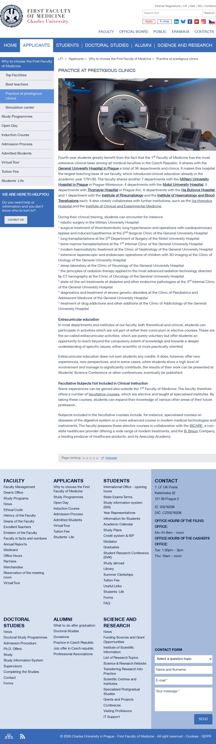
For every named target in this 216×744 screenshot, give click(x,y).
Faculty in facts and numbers (25, 538)
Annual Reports (15, 544)
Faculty (106, 32)
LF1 (61, 59)
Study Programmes (17, 116)
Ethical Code (13, 510)
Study (8, 655)
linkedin (176, 21)
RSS (22, 736)
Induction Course (15, 135)
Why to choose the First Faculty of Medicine (27, 64)
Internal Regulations (168, 6)
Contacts (204, 32)
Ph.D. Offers (13, 649)
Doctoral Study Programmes (25, 637)
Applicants (36, 46)
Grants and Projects (119, 699)
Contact (10, 677)
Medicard (11, 550)
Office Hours (13, 556)
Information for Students (122, 518)
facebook (190, 21)
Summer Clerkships (118, 574)
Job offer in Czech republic (74, 648)
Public (159, 32)
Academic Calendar (118, 524)
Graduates (111, 547)
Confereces (112, 705)
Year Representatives (119, 513)
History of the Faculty (20, 515)
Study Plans (113, 530)
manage (111, 458)
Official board (133, 32)
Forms (108, 597)
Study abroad (114, 563)
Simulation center (20, 107)
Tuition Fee (10, 171)
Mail (192, 6)
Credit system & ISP (119, 536)
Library (109, 569)
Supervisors (13, 666)
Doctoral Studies (66, 631)
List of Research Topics (121, 657)
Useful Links (113, 586)
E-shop (164, 21)
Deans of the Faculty (19, 521)
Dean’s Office (13, 492)
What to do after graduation (74, 625)
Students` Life (13, 181)
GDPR (206, 736)
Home (10, 46)
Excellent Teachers (17, 527)
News (8, 504)
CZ (211, 24)
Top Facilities (16, 75)
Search (209, 13)
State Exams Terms (118, 497)
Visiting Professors (118, 711)
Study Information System (23, 660)
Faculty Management (19, 487)
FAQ (107, 603)
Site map (9, 736)
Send (203, 719)
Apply (149, 21)
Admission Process (17, 144)
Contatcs (210, 6)
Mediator (110, 541)
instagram (203, 21)
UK (185, 6)
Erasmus (180, 32)
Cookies (192, 736)
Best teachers (17, 84)
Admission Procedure (20, 643)
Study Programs (16, 498)
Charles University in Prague (52, 23)
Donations (61, 637)
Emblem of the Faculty (20, 533)
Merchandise (13, 567)
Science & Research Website (125, 663)
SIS (200, 6)
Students (67, 46)
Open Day (10, 126)
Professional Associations (73, 654)
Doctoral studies (107, 46)
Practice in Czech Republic (74, 642)
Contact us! (16, 220)
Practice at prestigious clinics (24, 96)
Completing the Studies (21, 672)
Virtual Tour (10, 162)
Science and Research (185, 46)
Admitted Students (17, 153)
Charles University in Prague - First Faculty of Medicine (113, 736)
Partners (10, 561)
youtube (196, 21)
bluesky (183, 21)
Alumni (143, 46)
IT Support (112, 717)
